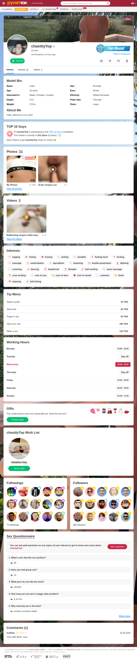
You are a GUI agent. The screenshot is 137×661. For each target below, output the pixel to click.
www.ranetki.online (37, 649)
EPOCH (60, 650)
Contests (64, 9)
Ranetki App (78, 9)
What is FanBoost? (122, 54)
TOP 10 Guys (55, 132)
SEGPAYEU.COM (73, 650)
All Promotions (50, 9)
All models (7, 9)
